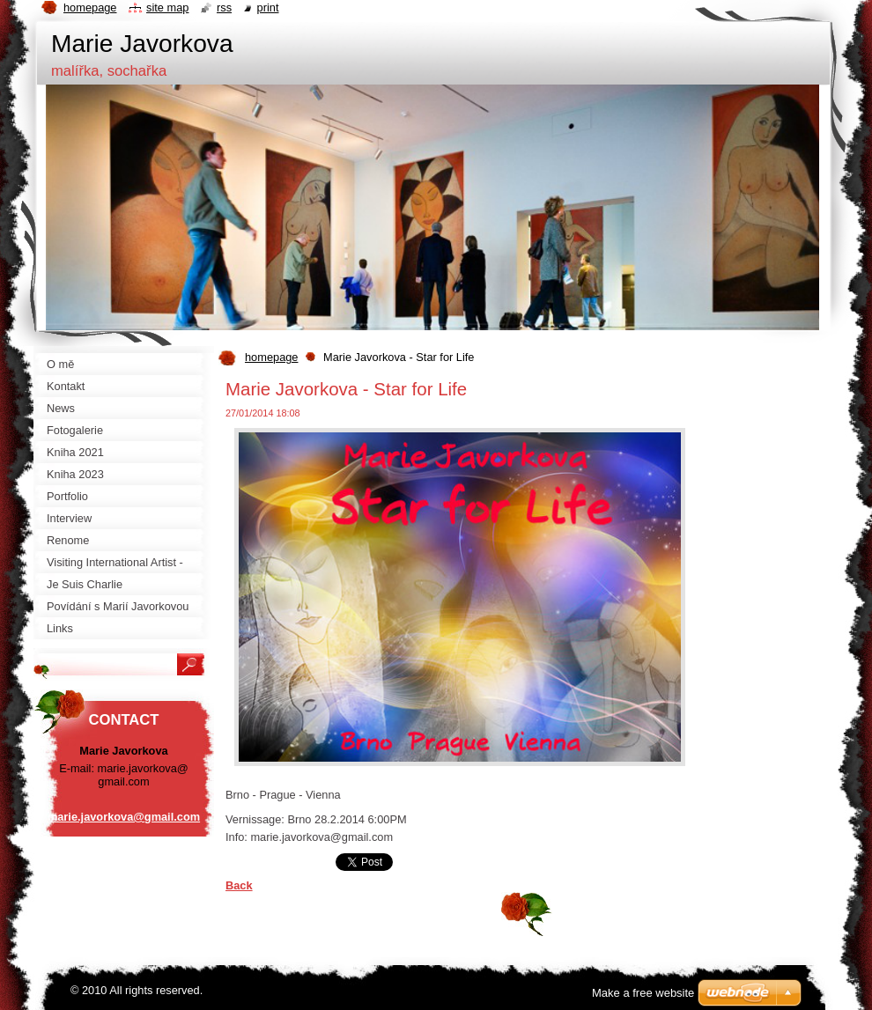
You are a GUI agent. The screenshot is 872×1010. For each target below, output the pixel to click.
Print (268, 7)
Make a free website (643, 992)
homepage (271, 357)
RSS (224, 7)
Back (239, 885)
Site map (167, 7)
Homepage (89, 7)
